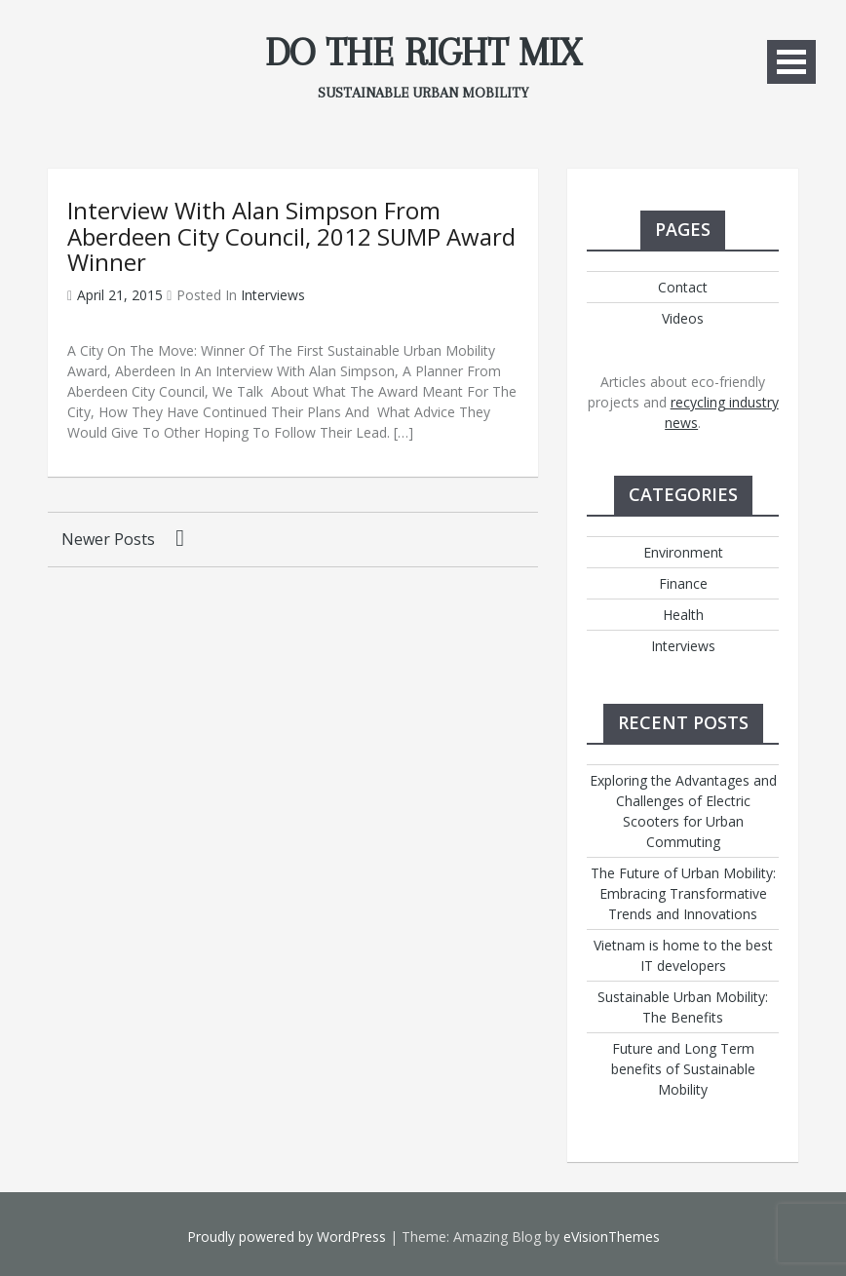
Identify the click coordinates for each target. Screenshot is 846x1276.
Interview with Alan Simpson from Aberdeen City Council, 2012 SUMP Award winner (291, 236)
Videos (683, 318)
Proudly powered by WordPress (286, 1236)
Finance (683, 583)
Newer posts (108, 539)
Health (683, 614)
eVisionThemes (611, 1236)
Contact (683, 287)
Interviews (273, 295)
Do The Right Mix (423, 52)
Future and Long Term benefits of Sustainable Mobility (683, 1069)
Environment (683, 552)
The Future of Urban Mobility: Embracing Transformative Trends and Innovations (683, 893)
